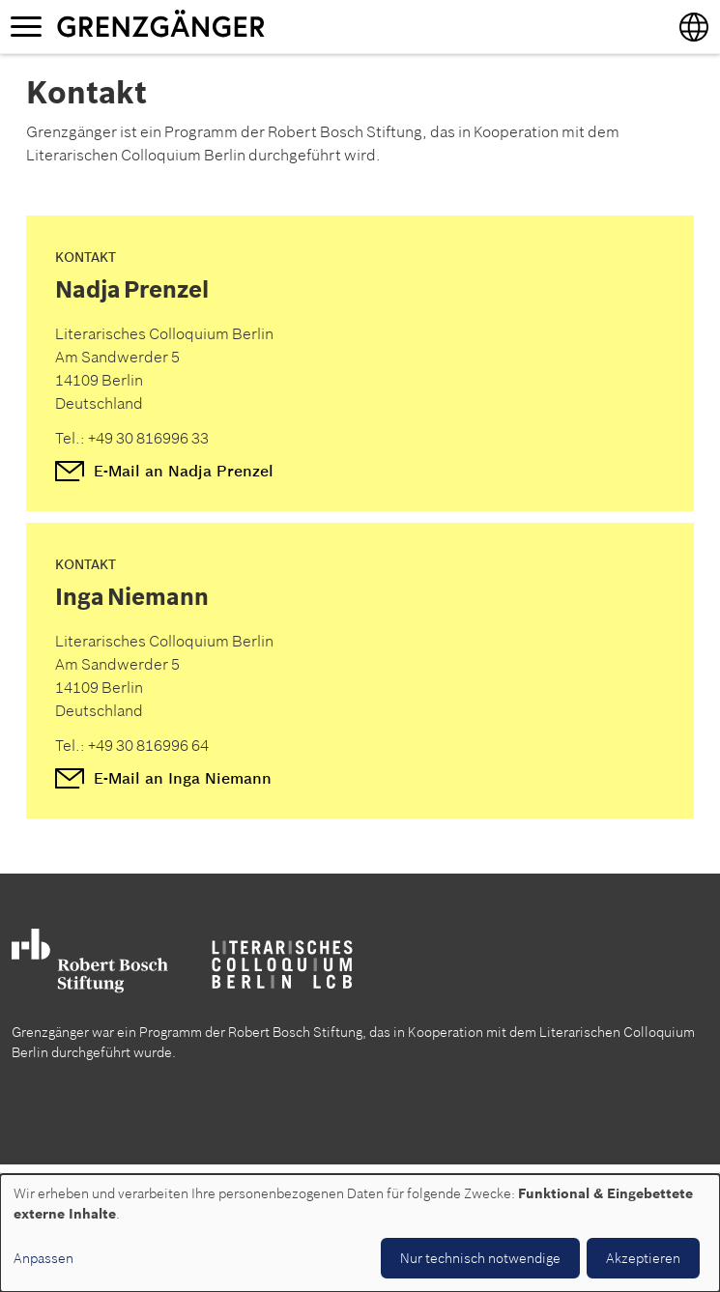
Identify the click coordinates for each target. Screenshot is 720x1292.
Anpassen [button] (43, 1258)
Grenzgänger (221, 26)
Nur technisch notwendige (480, 1258)
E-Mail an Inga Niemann (183, 778)
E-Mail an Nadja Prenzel (184, 470)
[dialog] (360, 1233)
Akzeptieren (643, 1258)
